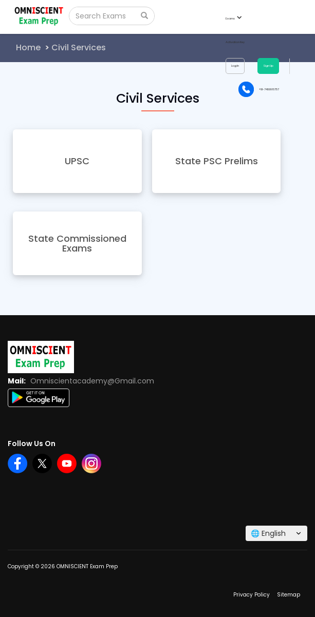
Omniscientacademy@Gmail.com (92, 381)
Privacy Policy (251, 595)
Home (28, 47)
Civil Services (78, 47)
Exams (233, 18)
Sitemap (288, 595)
